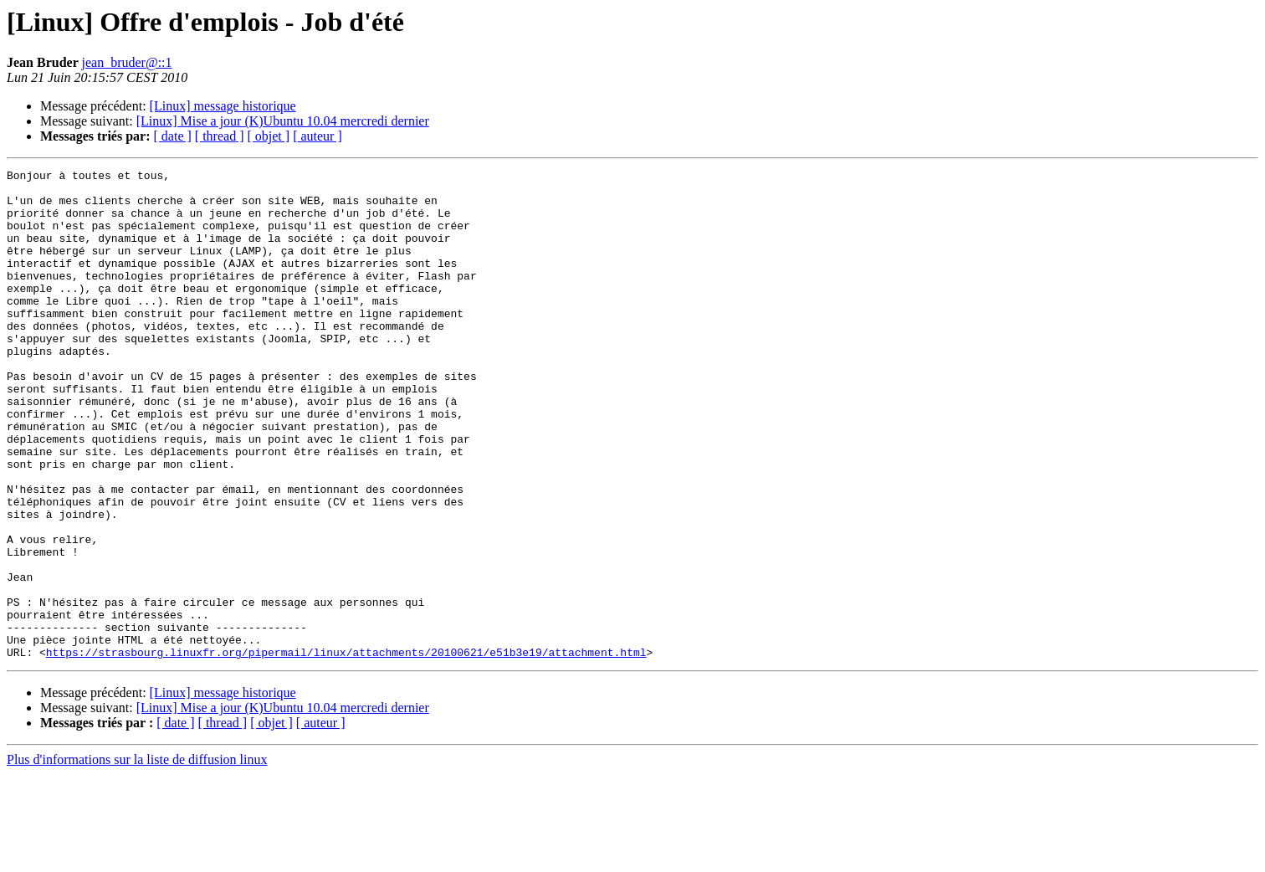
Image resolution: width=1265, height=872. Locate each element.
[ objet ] (268, 136)
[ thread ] (219, 136)
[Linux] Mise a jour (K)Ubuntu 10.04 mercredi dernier (282, 121)
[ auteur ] (317, 136)
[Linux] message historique (223, 106)
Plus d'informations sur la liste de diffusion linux (137, 857)
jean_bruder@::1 (126, 62)
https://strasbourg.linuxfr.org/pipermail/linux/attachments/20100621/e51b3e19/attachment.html (346, 749)
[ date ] (173, 136)
